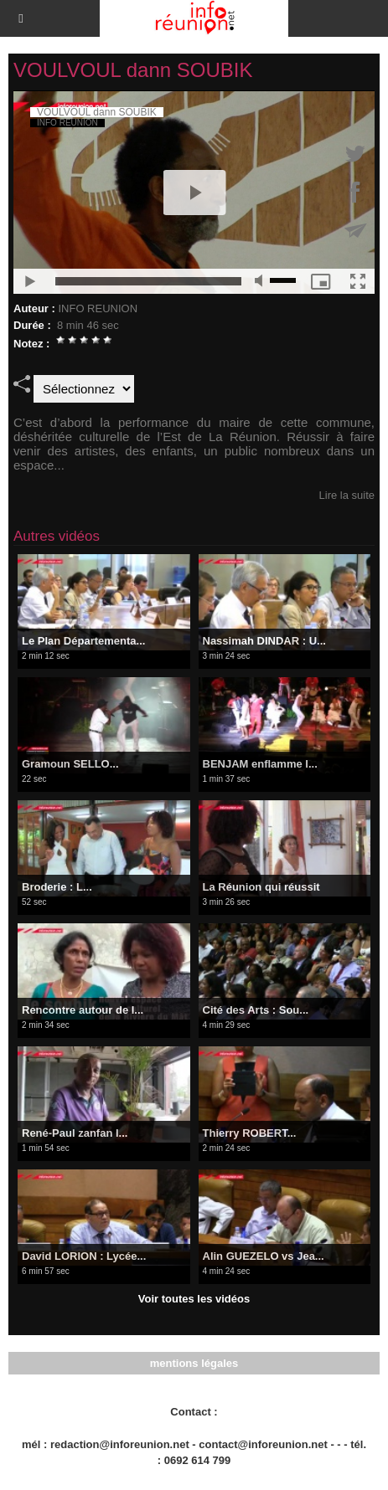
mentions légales (194, 1363)
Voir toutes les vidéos (194, 1298)
